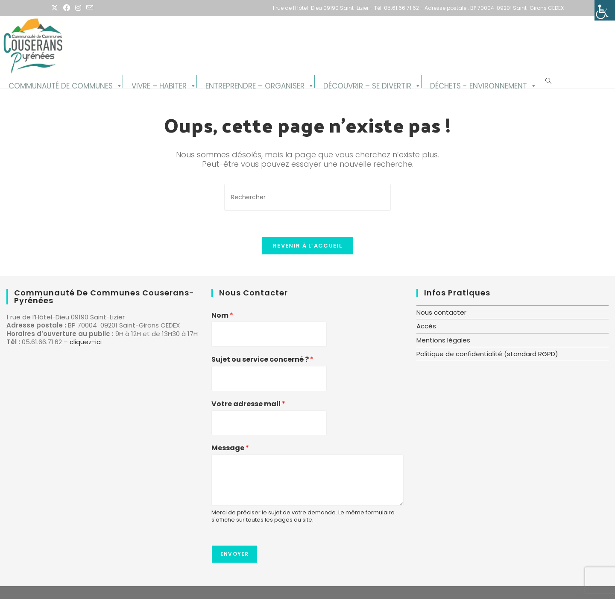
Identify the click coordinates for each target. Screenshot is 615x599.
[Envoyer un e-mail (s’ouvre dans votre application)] (90, 8)
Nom (222, 315)
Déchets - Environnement (478, 84)
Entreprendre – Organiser (255, 84)
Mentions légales (443, 340)
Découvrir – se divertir (367, 84)
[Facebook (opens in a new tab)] (67, 8)
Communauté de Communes (61, 84)
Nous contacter (441, 312)
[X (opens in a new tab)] (56, 8)
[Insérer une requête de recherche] (307, 197)
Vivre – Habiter (159, 84)
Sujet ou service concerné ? (262, 359)
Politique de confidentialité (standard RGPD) (487, 353)
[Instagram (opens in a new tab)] (78, 8)
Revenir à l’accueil (307, 246)
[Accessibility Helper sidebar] (604, 10)
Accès (426, 326)
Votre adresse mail (248, 404)
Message (230, 448)
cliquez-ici (86, 341)
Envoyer (234, 554)
